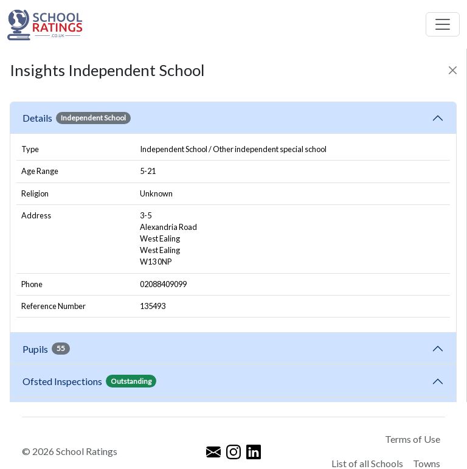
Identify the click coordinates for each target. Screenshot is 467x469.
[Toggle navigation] (443, 24)
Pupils (46, 348)
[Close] (453, 70)
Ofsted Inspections (89, 381)
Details (76, 118)
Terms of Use (412, 439)
